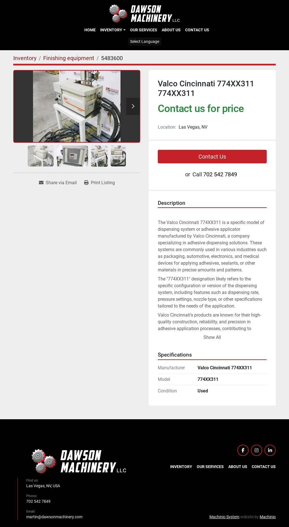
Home (90, 30)
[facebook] (243, 450)
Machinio (268, 517)
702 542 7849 (220, 174)
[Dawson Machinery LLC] (79, 460)
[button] (112, 30)
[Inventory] (24, 58)
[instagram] (256, 450)
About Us (171, 30)
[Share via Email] (57, 182)
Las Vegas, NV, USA (43, 486)
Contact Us (197, 30)
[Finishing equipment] (68, 58)
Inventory (111, 30)
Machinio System (224, 517)
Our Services (143, 30)
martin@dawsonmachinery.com (54, 517)
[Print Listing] (99, 182)
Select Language (144, 41)
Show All (212, 337)
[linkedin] (270, 450)
